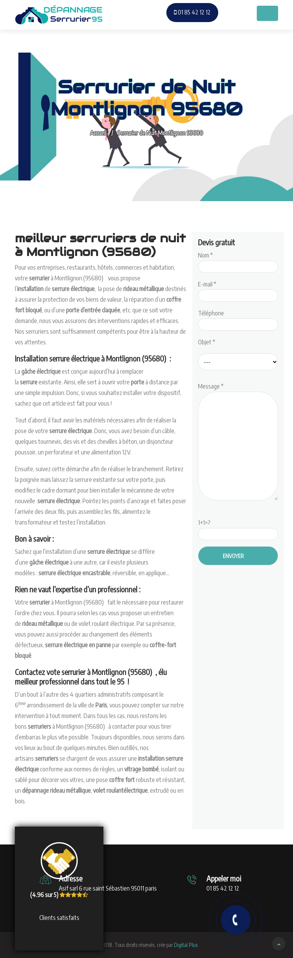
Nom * (238, 260)
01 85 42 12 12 (192, 12)
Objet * (206, 342)
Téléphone (238, 318)
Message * (238, 442)
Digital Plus (186, 945)
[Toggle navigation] (267, 13)
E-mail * (238, 289)
